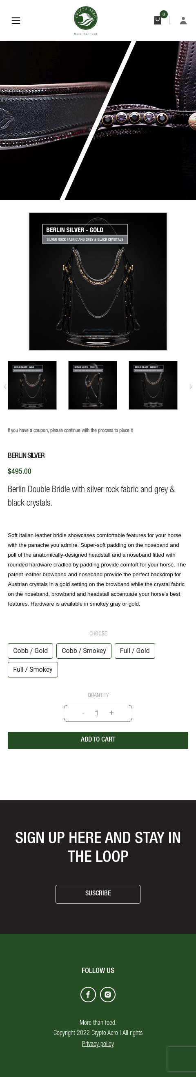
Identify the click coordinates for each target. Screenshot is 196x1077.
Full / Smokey (32, 669)
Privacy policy (98, 1044)
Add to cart (98, 740)
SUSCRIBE (98, 894)
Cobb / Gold (30, 651)
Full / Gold (135, 651)
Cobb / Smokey (84, 651)
